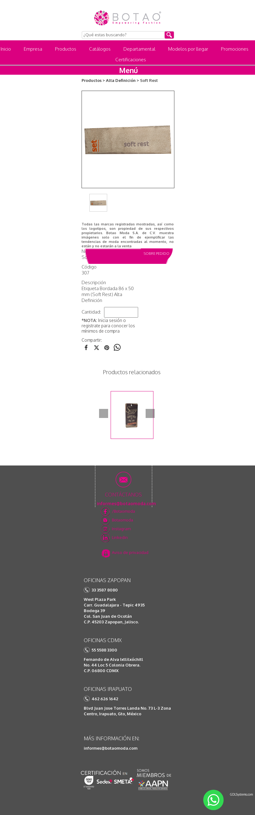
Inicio (6, 49)
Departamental (139, 49)
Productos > (93, 80)
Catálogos (100, 49)
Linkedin (120, 537)
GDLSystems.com (241, 794)
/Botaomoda (123, 511)
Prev (103, 413)
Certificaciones (130, 60)
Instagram (121, 528)
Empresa (33, 49)
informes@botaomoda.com (111, 748)
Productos (65, 49)
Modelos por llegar (188, 49)
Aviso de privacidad (130, 552)
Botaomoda (122, 519)
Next (150, 413)
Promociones (234, 49)
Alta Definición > (122, 80)
